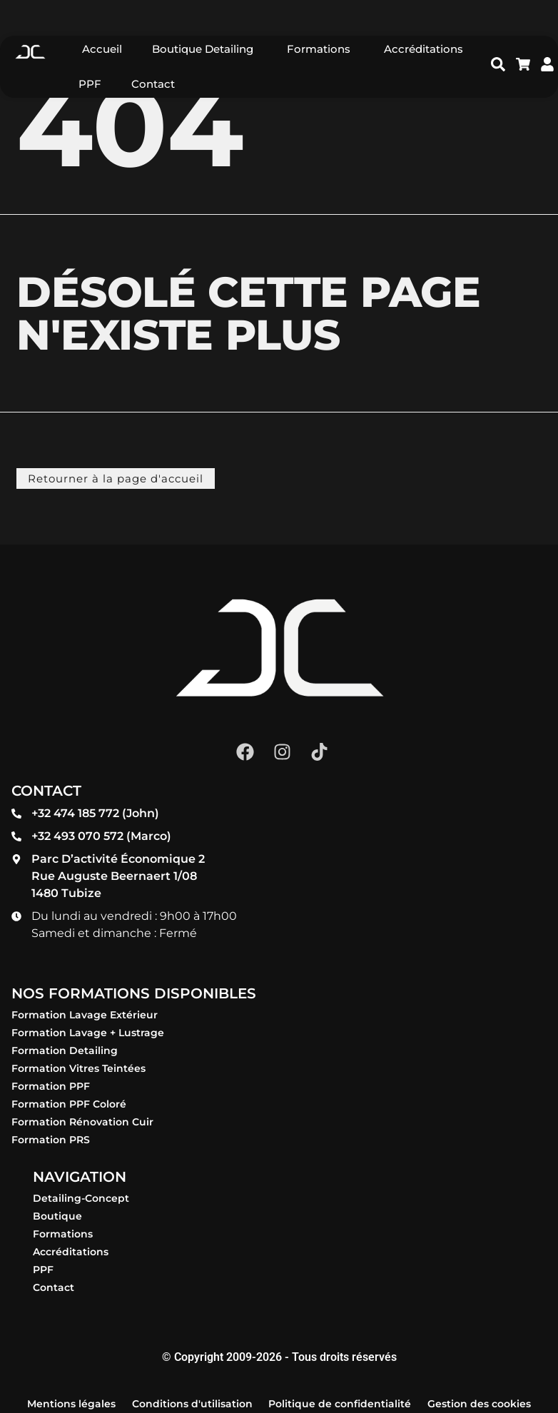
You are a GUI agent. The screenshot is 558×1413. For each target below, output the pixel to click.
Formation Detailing (64, 1050)
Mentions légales (71, 1403)
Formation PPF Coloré (68, 1104)
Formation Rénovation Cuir (82, 1121)
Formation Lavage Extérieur (84, 1014)
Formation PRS (50, 1139)
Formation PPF (50, 1086)
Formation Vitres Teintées (78, 1068)
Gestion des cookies (479, 1403)
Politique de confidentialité (339, 1403)
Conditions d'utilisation (192, 1403)
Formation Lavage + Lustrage (87, 1032)
